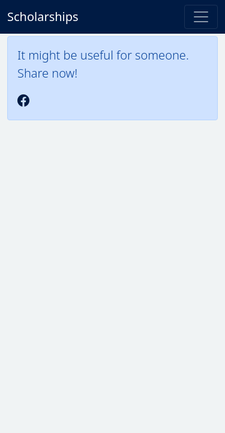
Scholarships (43, 16)
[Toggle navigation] (201, 17)
